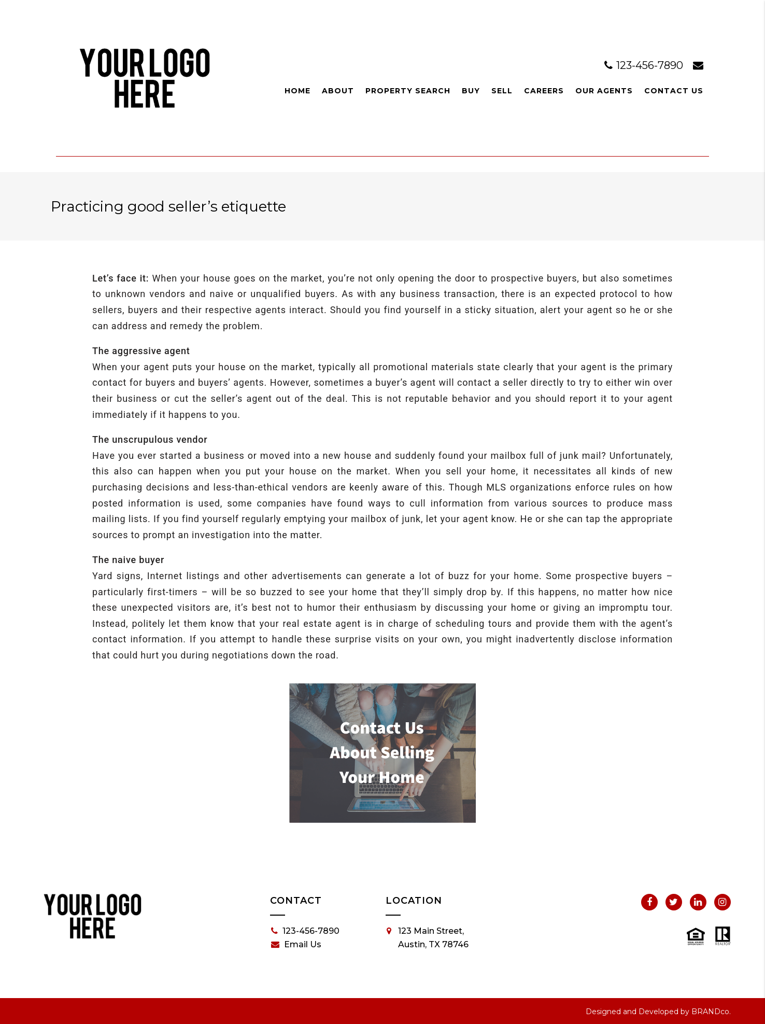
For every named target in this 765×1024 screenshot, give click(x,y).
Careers (544, 90)
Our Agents (604, 90)
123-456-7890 (645, 65)
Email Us (296, 944)
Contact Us (673, 90)
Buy (471, 90)
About (338, 90)
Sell (502, 90)
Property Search (407, 90)
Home (297, 90)
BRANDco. (711, 1011)
